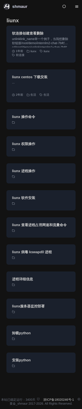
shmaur (19, 6)
